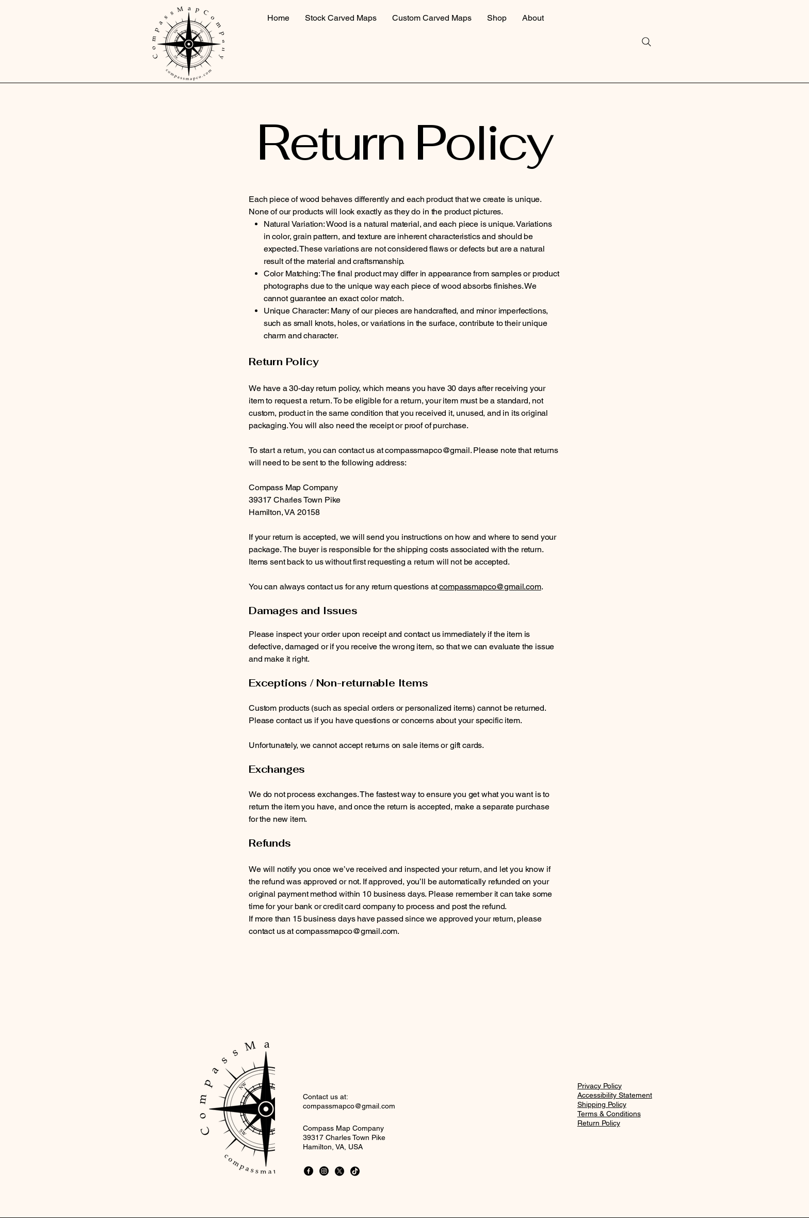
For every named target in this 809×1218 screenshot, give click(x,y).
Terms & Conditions (609, 1114)
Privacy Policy (599, 1086)
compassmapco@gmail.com (490, 586)
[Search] (646, 42)
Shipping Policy (601, 1104)
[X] (339, 1171)
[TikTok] (355, 1171)
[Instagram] (324, 1171)
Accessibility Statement (614, 1095)
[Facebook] (308, 1171)
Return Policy (598, 1123)
